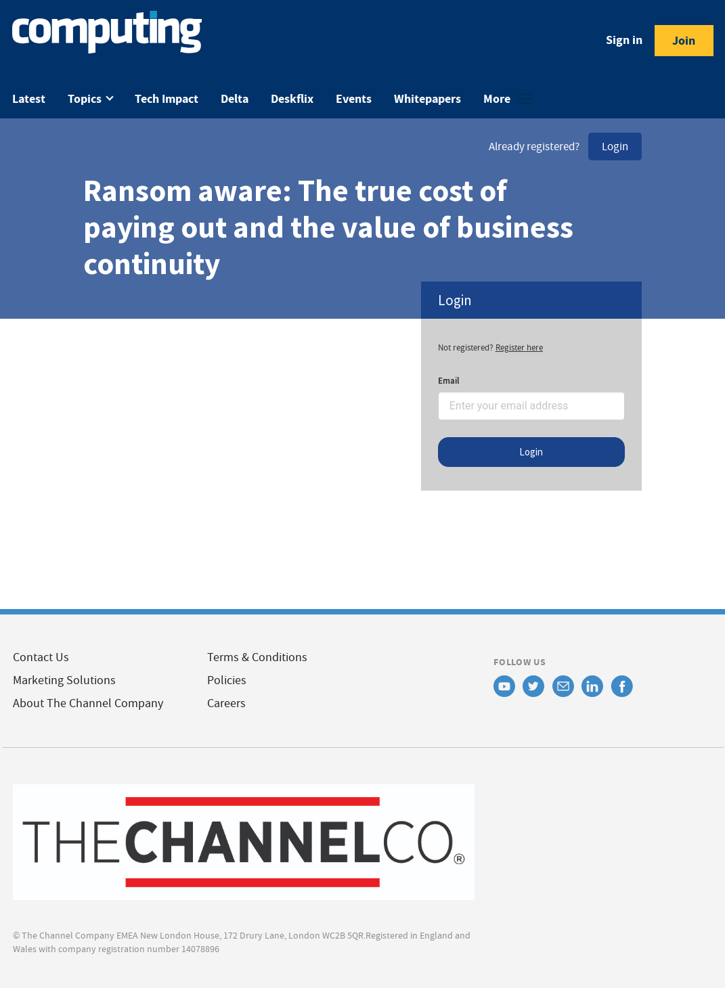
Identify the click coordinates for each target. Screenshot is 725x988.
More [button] (498, 99)
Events (354, 99)
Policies (226, 680)
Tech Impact (166, 99)
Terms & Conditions (257, 657)
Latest (28, 99)
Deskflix (292, 99)
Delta (234, 99)
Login (615, 146)
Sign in (624, 40)
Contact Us (41, 657)
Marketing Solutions (64, 680)
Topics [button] (86, 99)
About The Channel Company (88, 703)
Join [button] (683, 40)
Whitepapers (427, 99)
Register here (519, 347)
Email (449, 380)
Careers (226, 703)
